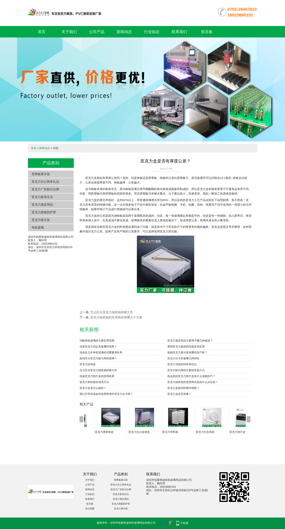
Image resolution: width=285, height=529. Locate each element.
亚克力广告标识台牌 (45, 189)
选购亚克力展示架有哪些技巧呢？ (187, 352)
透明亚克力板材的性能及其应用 (186, 346)
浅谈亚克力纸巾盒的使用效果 (97, 376)
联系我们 (179, 32)
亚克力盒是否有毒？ (179, 393)
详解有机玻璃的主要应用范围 (97, 340)
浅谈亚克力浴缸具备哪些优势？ (98, 346)
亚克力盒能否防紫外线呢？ (183, 387)
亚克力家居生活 (42, 197)
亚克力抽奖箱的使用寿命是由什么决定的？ (192, 382)
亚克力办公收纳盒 (166, 431)
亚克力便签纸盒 (131, 431)
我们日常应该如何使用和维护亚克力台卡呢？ (106, 393)
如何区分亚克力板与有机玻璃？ (98, 358)
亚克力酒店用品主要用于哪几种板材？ (190, 340)
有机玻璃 (38, 227)
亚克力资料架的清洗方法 (94, 382)
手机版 (184, 522)
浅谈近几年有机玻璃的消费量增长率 (101, 352)
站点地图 (89, 508)
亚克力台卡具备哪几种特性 (183, 358)
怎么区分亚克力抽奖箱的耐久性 (111, 312)
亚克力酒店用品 (42, 204)
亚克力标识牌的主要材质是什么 (186, 370)
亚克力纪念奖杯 (231, 431)
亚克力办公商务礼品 (45, 181)
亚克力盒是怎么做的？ (93, 387)
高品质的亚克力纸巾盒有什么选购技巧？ (191, 376)
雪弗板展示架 (41, 174)
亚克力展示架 (41, 219)
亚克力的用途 (88, 364)
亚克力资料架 (197, 431)
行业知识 (151, 32)
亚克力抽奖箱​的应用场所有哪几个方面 (116, 317)
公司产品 (96, 32)
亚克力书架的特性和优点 (182, 364)
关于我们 (69, 32)
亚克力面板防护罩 (44, 212)
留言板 (207, 32)
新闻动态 (124, 32)
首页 (41, 32)
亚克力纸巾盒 (96, 431)
